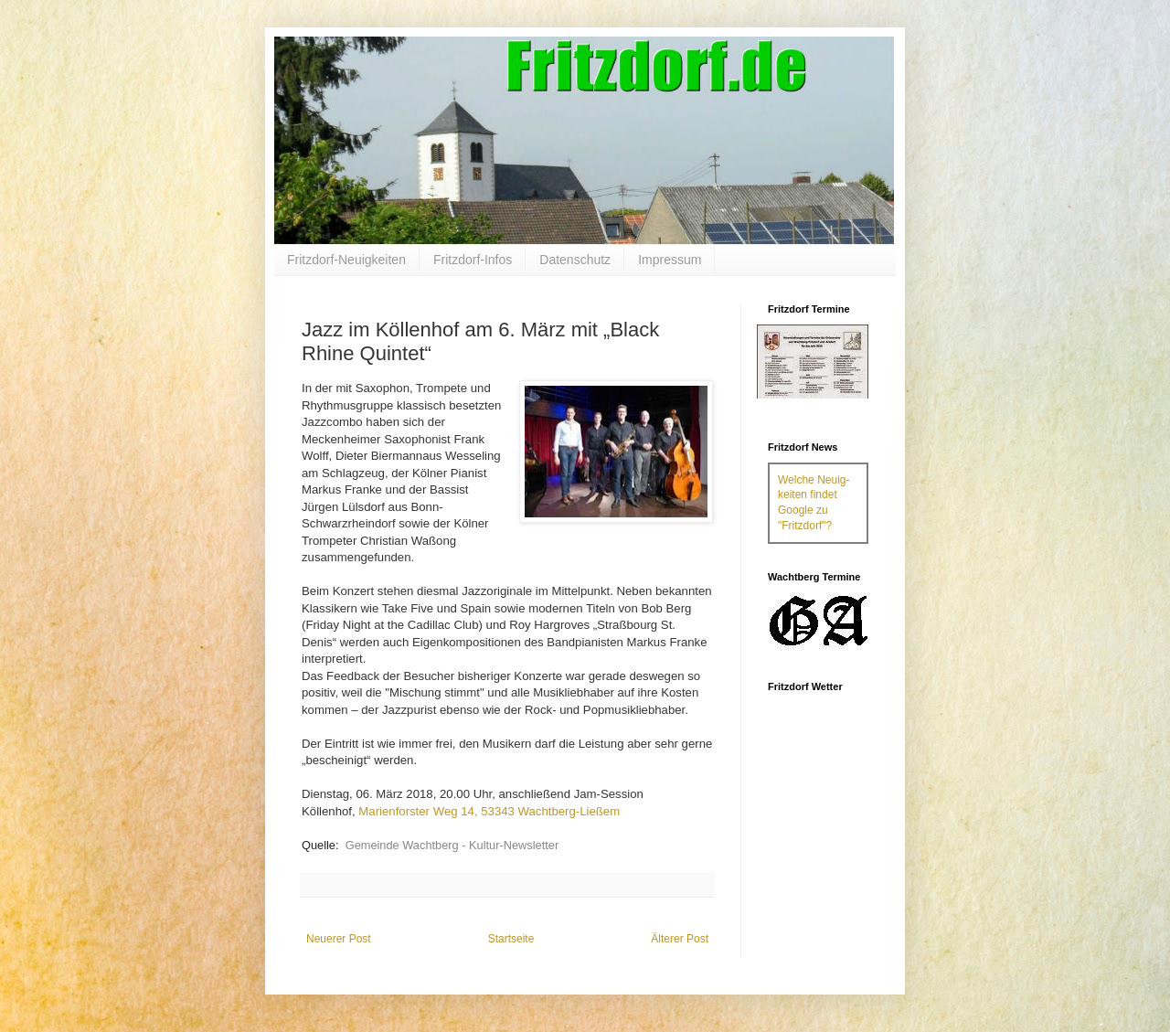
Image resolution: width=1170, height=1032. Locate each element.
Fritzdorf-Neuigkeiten (346, 259)
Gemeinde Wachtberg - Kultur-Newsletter (452, 845)
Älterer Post (679, 938)
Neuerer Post (338, 938)
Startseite (511, 938)
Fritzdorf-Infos (472, 259)
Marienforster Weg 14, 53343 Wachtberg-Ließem (489, 811)
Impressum (669, 259)
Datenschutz (575, 259)
